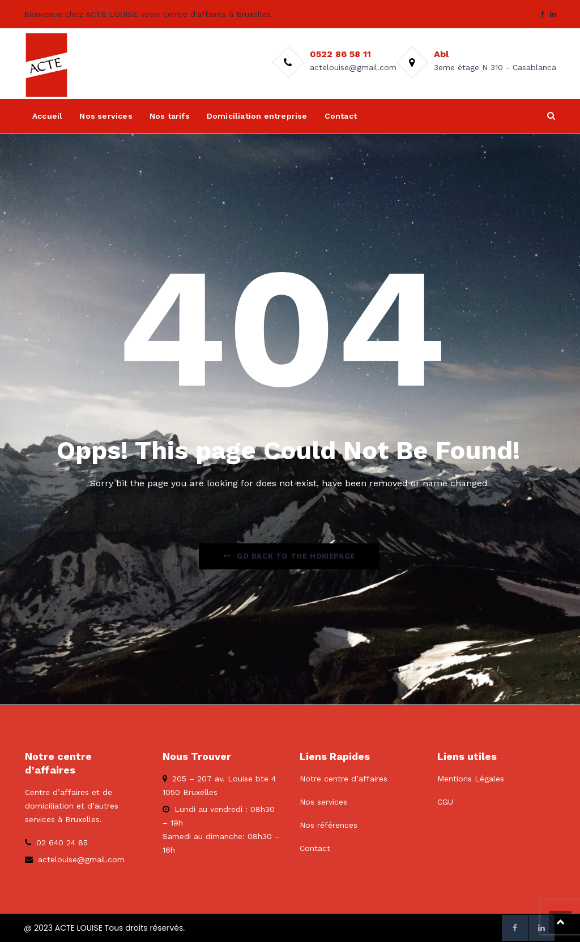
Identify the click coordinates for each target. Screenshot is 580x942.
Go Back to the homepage (289, 556)
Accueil (47, 115)
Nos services (105, 115)
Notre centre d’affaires (343, 778)
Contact (341, 115)
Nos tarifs (170, 115)
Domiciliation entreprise (257, 115)
